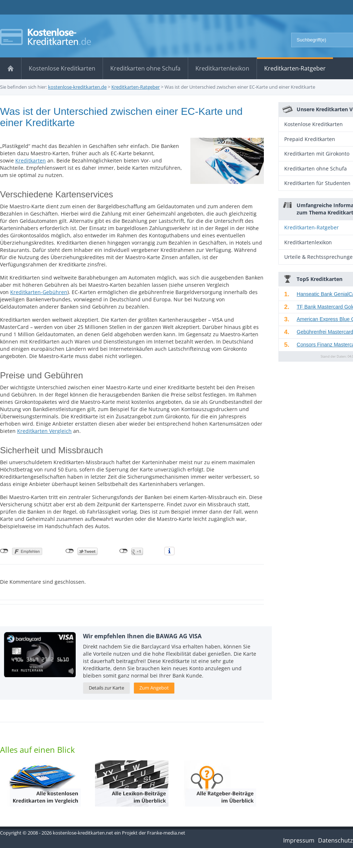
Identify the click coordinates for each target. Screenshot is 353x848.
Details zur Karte (106, 687)
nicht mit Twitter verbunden (70, 551)
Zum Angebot (154, 687)
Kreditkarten (30, 160)
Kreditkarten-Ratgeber (135, 87)
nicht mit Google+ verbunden (123, 551)
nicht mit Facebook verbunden (4, 551)
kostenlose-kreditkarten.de (77, 87)
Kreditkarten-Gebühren (38, 292)
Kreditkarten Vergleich (44, 430)
